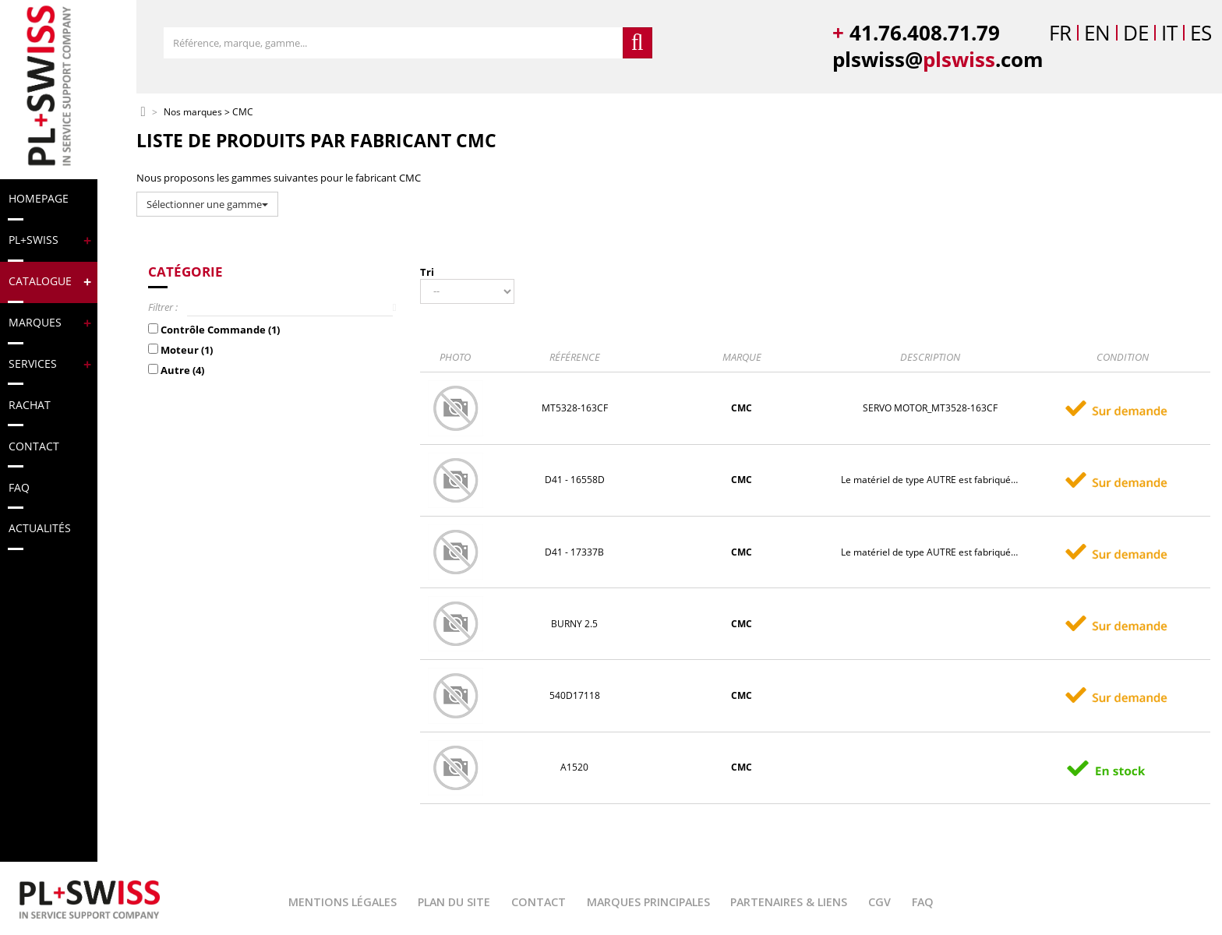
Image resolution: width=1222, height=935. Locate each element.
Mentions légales (342, 901)
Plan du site (454, 901)
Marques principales (648, 901)
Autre (182, 370)
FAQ (923, 901)
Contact (538, 901)
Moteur (187, 350)
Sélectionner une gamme (207, 204)
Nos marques (193, 112)
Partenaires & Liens (788, 901)
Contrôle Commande (220, 330)
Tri (427, 272)
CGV (879, 901)
